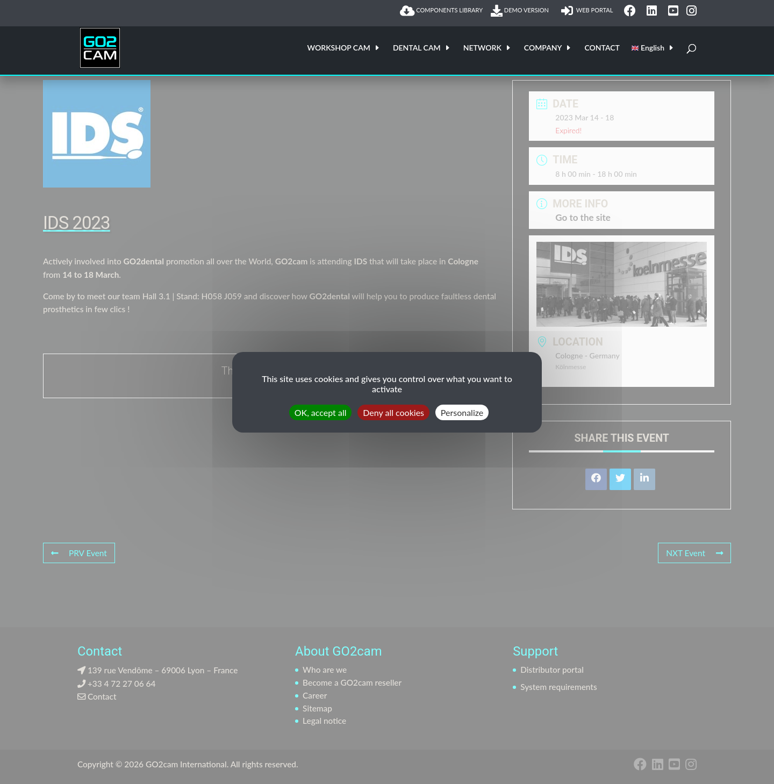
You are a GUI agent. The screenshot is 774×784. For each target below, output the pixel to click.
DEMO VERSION (522, 11)
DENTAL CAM (417, 48)
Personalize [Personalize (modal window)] (462, 412)
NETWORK (482, 48)
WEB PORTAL (588, 11)
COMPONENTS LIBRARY (441, 11)
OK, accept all (321, 412)
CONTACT (601, 48)
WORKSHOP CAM (338, 48)
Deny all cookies (393, 412)
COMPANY (543, 48)
